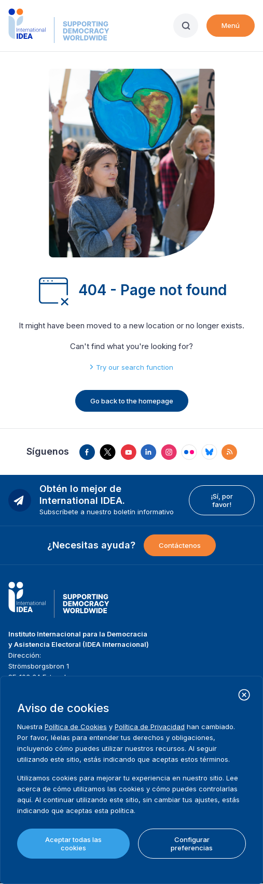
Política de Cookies (76, 726)
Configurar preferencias (192, 843)
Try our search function (134, 367)
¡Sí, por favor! (222, 500)
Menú (231, 25)
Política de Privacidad (150, 726)
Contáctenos (180, 545)
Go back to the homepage (131, 401)
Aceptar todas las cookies (73, 843)
